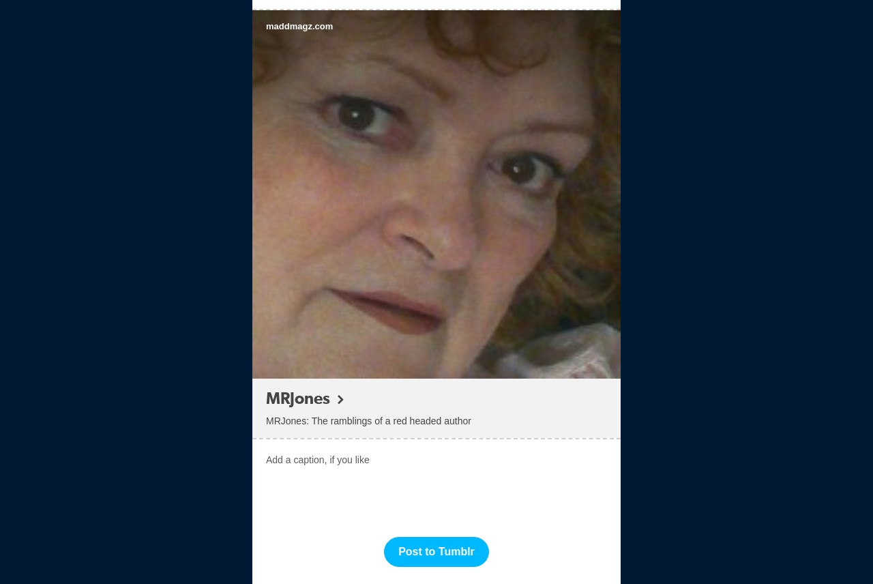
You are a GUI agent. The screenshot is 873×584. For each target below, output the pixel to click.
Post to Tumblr (436, 551)
